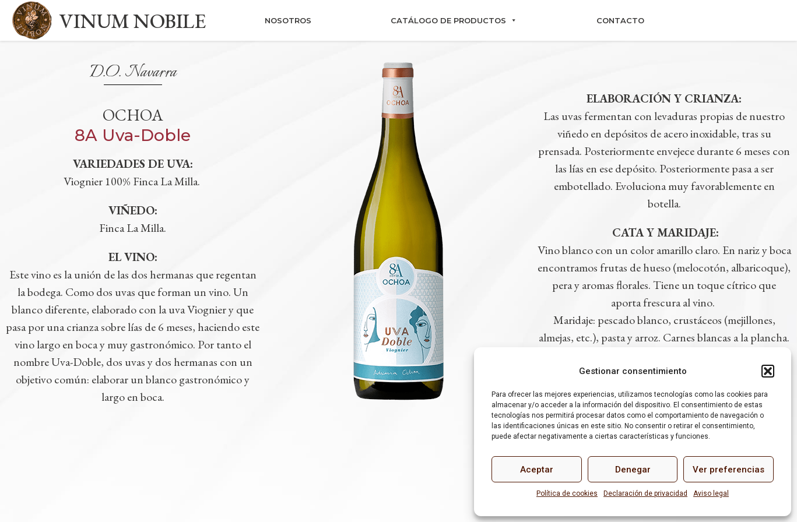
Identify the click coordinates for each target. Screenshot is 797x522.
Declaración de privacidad (645, 493)
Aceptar (536, 469)
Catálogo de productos (454, 20)
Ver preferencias (728, 469)
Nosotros (288, 20)
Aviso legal (711, 493)
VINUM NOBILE (132, 21)
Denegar (633, 469)
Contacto (620, 20)
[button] (768, 371)
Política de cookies (567, 493)
